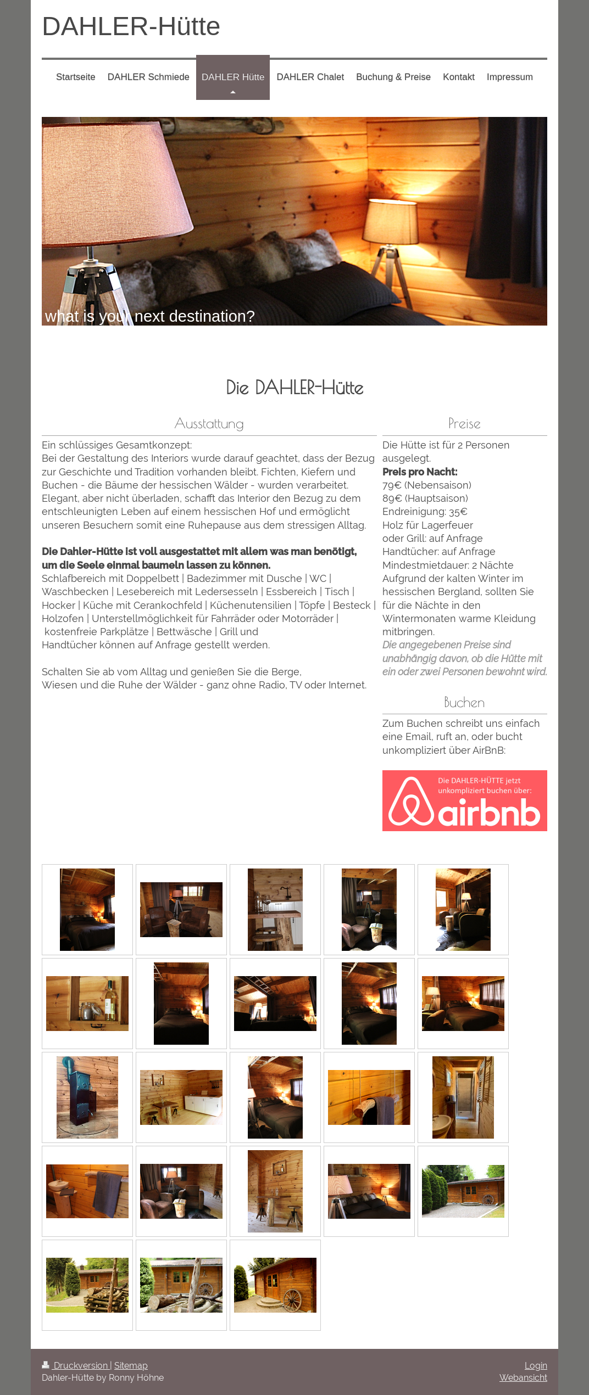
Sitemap (131, 1365)
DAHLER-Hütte (131, 26)
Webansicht (523, 1377)
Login (536, 1365)
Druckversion (76, 1365)
